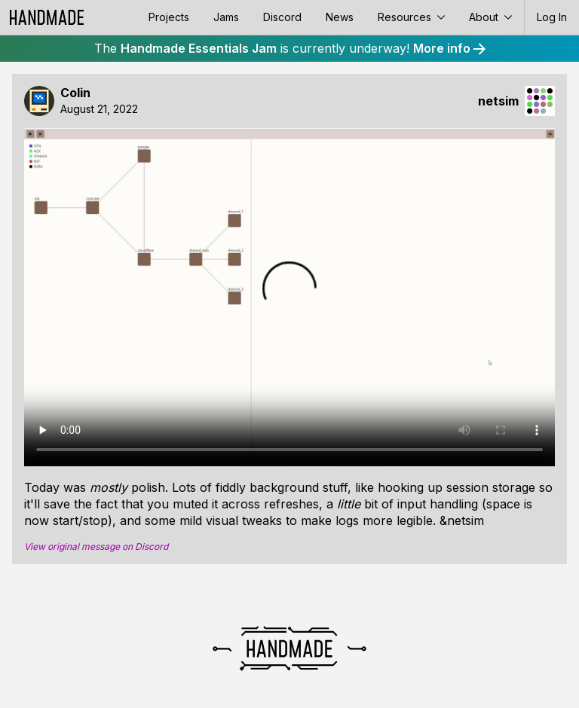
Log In (552, 17)
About (490, 17)
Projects (169, 17)
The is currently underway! (290, 48)
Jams (226, 17)
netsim (498, 101)
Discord (282, 17)
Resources (411, 17)
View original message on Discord (96, 547)
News (340, 17)
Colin (75, 93)
